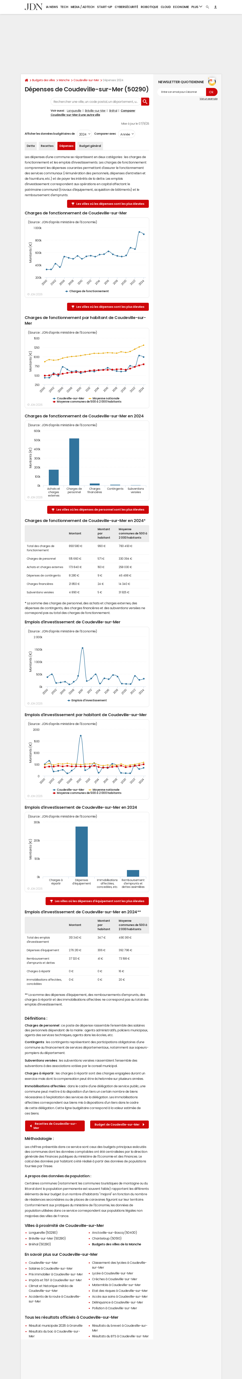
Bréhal (113, 110)
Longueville (74, 110)
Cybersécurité (126, 6)
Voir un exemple (208, 99)
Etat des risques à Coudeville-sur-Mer (120, 1290)
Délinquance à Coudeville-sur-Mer (117, 1302)
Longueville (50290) (43, 1232)
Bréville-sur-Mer (95, 110)
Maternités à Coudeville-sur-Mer (116, 1284)
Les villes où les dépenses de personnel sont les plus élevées (100, 509)
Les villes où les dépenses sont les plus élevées (110, 203)
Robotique (149, 6)
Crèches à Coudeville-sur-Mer (114, 1279)
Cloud (166, 6)
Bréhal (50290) (40, 1244)
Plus (196, 6)
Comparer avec (105, 133)
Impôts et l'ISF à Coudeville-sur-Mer (55, 1280)
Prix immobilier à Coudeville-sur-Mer (56, 1274)
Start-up (104, 6)
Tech (64, 6)
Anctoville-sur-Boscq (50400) (114, 1232)
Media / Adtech (82, 6)
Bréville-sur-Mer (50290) (47, 1238)
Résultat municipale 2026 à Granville (56, 1325)
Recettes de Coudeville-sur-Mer (53, 1125)
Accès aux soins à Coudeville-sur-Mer (120, 1296)
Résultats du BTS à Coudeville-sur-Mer (120, 1336)
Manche (64, 80)
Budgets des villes (43, 80)
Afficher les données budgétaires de (50, 133)
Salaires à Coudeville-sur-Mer (51, 1268)
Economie (181, 6)
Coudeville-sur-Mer (86, 80)
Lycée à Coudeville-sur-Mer (112, 1273)
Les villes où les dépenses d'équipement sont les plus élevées (99, 901)
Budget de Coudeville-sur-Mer (119, 1124)
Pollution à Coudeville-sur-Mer (114, 1308)
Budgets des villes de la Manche (116, 1244)
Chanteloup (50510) (107, 1238)
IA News (52, 6)
